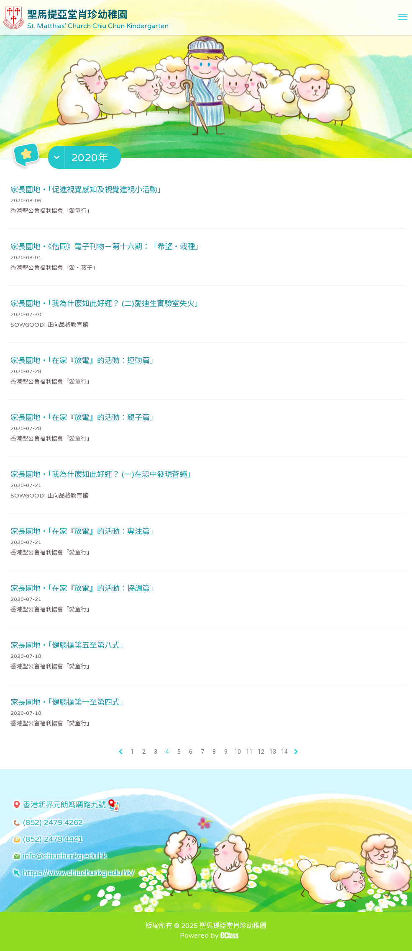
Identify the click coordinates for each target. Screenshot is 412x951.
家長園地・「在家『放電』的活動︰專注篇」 (83, 531)
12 (261, 751)
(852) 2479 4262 (53, 822)
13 (272, 751)
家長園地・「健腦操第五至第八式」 (68, 645)
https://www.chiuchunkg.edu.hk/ (78, 872)
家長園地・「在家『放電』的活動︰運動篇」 (83, 360)
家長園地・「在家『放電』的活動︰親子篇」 (83, 417)
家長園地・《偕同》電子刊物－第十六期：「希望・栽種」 (106, 246)
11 (249, 751)
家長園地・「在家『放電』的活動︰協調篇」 (83, 588)
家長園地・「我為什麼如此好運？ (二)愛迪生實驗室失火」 (106, 303)
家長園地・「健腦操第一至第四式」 (68, 702)
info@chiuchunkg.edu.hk (65, 856)
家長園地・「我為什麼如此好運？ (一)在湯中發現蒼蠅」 (102, 474)
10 (237, 751)
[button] (85, 159)
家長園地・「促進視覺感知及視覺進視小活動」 (87, 189)
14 (284, 751)
